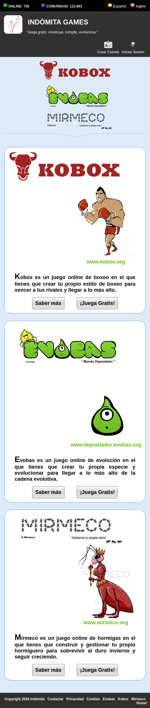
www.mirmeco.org (106, 619)
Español (117, 6)
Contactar (56, 699)
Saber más (48, 303)
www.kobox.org (106, 259)
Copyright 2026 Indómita (25, 699)
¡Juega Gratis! (97, 303)
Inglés (138, 6)
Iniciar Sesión (133, 47)
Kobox (123, 699)
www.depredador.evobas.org (106, 442)
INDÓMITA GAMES (58, 22)
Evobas (109, 699)
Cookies (93, 699)
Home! (142, 703)
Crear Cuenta (108, 47)
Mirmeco (138, 699)
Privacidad (75, 699)
